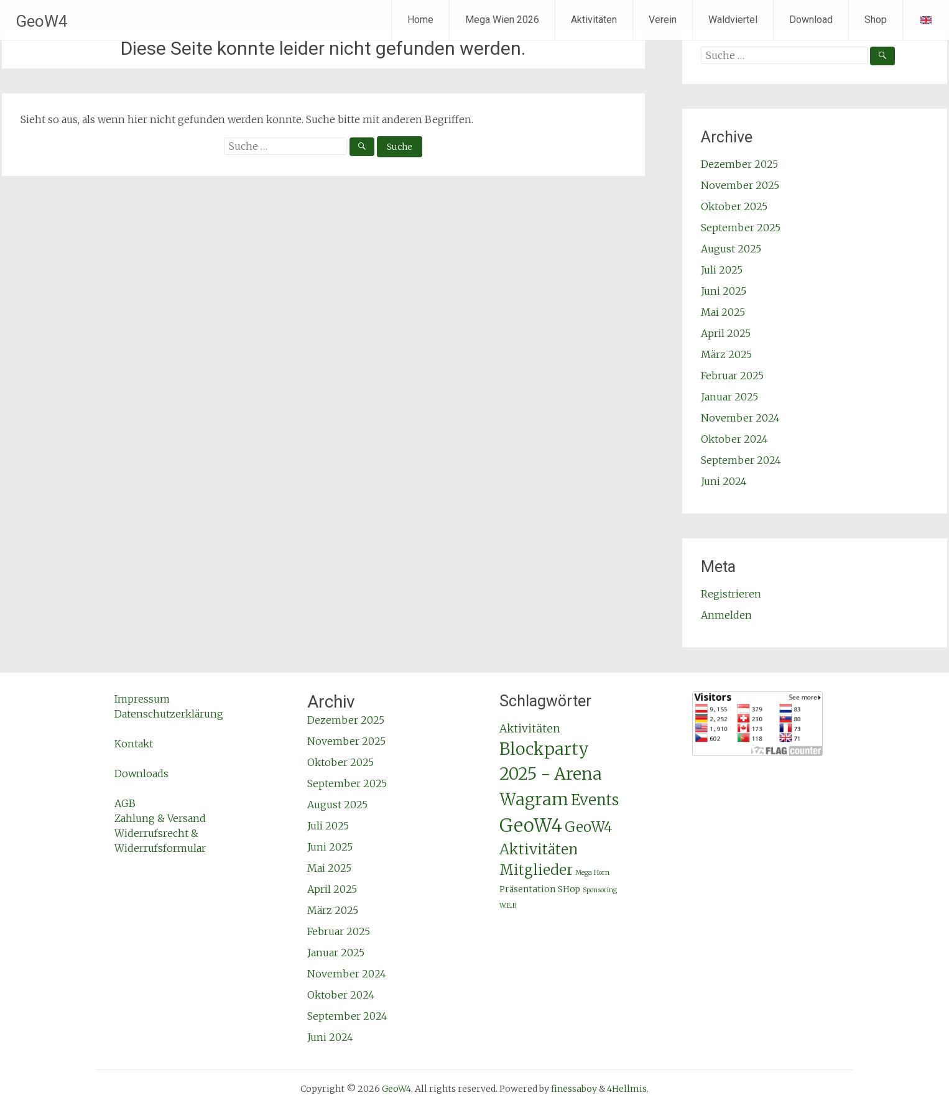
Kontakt (133, 743)
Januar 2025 (729, 396)
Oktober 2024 (734, 439)
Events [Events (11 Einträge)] (595, 800)
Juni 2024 (724, 481)
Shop (875, 19)
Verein (663, 19)
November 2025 (740, 185)
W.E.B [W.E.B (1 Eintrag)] (507, 906)
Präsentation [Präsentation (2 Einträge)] (527, 889)
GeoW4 (42, 21)
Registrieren (731, 594)
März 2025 (726, 354)
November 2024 (740, 418)
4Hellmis (627, 1088)
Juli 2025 (722, 270)
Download (811, 19)
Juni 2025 (723, 291)
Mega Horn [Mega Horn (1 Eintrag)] (592, 873)
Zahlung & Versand (160, 818)
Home (420, 19)
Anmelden (726, 615)
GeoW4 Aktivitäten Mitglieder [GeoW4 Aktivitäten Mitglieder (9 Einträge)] (556, 848)
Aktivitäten (594, 19)
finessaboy (574, 1088)
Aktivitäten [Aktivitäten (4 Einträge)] (529, 729)
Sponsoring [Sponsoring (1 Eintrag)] (600, 890)
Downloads (141, 773)
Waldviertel (732, 19)
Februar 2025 (732, 375)
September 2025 (740, 227)
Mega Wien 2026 (502, 19)
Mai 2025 (723, 312)
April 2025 (726, 333)
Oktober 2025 (734, 206)
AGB (125, 803)
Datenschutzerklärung (168, 714)
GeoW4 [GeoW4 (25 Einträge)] (530, 825)
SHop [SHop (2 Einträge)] (569, 889)
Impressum (142, 699)
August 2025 (731, 248)
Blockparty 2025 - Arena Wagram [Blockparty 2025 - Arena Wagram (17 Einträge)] (550, 774)
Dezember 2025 (739, 164)
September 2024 (741, 460)
